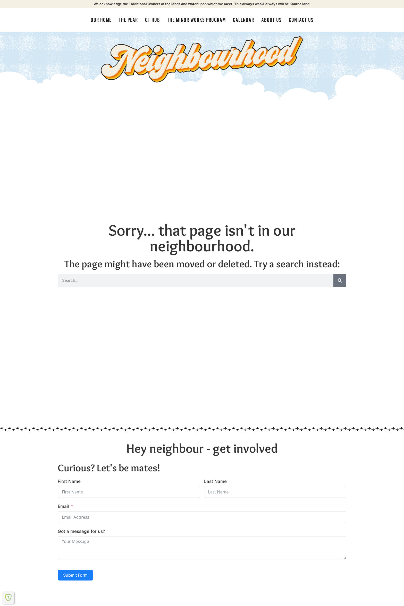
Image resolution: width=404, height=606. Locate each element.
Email (63, 506)
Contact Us (301, 20)
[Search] (339, 280)
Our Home (101, 20)
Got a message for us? (81, 531)
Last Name (215, 481)
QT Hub (152, 20)
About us (271, 20)
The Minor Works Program (196, 20)
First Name (69, 481)
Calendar (243, 20)
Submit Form (75, 575)
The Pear (128, 20)
